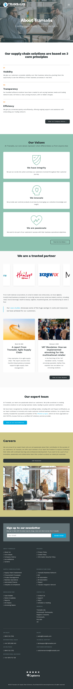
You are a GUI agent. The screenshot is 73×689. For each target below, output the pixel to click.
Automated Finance (10, 582)
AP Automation (42, 577)
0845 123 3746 (9, 636)
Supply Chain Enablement (13, 573)
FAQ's (39, 600)
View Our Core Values (60, 242)
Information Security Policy (46, 557)
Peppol (40, 582)
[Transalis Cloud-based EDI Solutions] (14, 4)
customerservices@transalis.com (49, 650)
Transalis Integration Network (47, 584)
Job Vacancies (36, 460)
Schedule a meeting (44, 603)
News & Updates (10, 598)
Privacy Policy (42, 552)
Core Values (8, 554)
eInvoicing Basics (10, 605)
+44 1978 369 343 (10, 643)
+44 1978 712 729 (10, 658)
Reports (7, 600)
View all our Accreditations (15, 422)
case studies (15, 308)
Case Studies (8, 595)
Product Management (11, 577)
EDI (39, 575)
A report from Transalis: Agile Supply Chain (19, 350)
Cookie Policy (42, 554)
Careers (7, 562)
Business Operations (11, 580)
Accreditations (9, 559)
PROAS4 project (42, 414)
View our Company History (57, 121)
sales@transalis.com (44, 636)
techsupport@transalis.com (47, 643)
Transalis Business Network (47, 573)
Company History (10, 557)
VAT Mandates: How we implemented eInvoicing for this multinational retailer (54, 351)
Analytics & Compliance (12, 584)
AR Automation (42, 580)
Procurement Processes (12, 575)
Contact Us (41, 595)
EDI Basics (7, 603)
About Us (7, 552)
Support (40, 598)
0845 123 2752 (9, 650)
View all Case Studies (59, 377)
